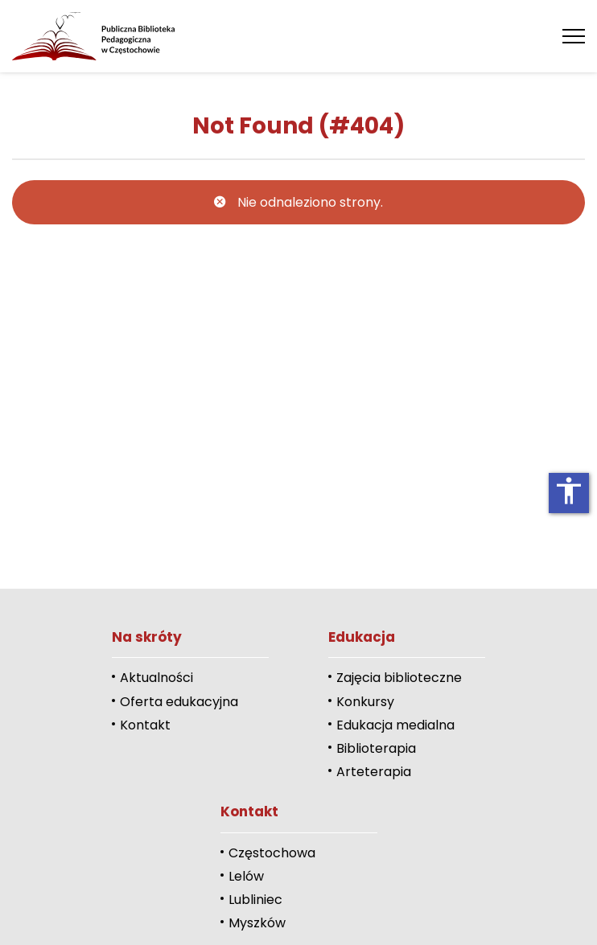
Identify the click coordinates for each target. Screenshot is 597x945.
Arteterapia (373, 771)
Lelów (246, 876)
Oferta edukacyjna (179, 701)
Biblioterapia (376, 748)
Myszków (257, 923)
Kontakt (145, 725)
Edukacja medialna (395, 725)
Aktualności (156, 677)
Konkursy (365, 701)
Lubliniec (255, 899)
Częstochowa (272, 853)
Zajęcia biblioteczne (399, 677)
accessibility (569, 491)
